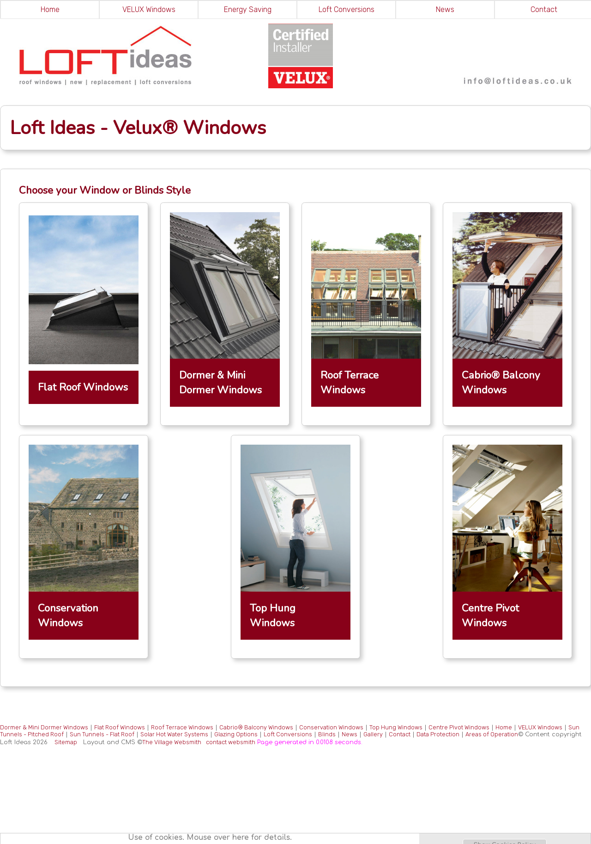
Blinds (327, 734)
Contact (399, 734)
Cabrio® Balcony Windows (256, 727)
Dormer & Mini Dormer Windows (44, 727)
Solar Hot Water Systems (174, 734)
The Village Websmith (171, 742)
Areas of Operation (491, 734)
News (445, 9)
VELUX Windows (148, 9)
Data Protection (437, 734)
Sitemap (65, 742)
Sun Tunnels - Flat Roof (102, 734)
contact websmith (230, 742)
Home (50, 9)
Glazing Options (236, 734)
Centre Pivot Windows (458, 727)
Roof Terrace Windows (182, 727)
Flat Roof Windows (119, 727)
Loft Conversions (346, 9)
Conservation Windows (331, 727)
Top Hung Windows (395, 727)
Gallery (373, 734)
